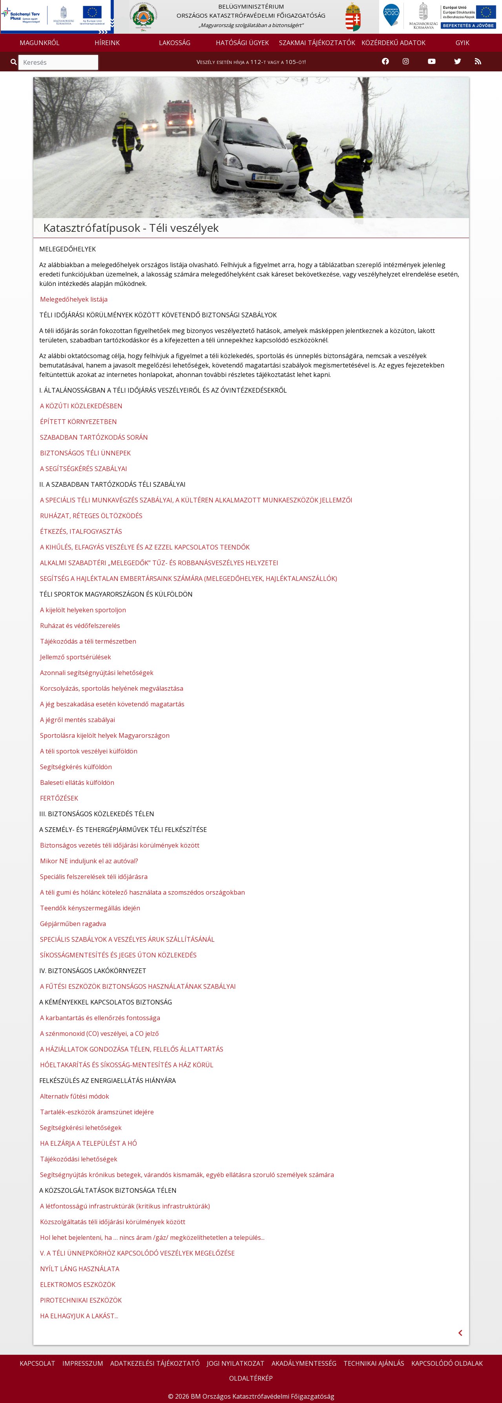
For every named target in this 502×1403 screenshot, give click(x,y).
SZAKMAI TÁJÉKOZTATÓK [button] (317, 42)
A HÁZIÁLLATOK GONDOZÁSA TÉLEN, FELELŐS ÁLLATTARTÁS (131, 1049)
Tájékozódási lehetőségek (78, 1159)
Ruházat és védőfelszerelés (80, 625)
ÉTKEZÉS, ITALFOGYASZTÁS (81, 531)
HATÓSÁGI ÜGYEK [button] (242, 42)
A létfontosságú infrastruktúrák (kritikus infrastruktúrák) (125, 1206)
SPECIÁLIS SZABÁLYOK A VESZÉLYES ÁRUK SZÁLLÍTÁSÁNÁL (127, 939)
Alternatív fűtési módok (74, 1096)
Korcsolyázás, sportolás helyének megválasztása (111, 688)
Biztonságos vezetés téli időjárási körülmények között (119, 845)
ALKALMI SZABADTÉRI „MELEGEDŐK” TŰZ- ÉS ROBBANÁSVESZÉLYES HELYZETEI (159, 563)
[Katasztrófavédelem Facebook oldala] (385, 61)
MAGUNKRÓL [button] (40, 42)
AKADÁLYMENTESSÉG (304, 1363)
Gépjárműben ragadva (73, 923)
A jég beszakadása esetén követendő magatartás (112, 704)
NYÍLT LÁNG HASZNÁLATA (79, 1269)
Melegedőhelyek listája (74, 299)
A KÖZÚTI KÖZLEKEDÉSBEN (81, 406)
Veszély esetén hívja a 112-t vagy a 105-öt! (251, 62)
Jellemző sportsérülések (75, 657)
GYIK (462, 42)
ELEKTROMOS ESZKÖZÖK (77, 1284)
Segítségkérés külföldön (76, 766)
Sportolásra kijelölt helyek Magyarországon (105, 735)
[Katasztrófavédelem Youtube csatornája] (431, 61)
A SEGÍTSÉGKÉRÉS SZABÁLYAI (83, 468)
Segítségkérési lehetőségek (81, 1127)
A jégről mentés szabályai (77, 719)
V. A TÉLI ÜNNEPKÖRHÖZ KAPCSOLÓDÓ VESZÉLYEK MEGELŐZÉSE (137, 1253)
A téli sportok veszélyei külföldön (88, 751)
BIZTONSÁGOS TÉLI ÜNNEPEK (85, 453)
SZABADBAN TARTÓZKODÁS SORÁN (94, 437)
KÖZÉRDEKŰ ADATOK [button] (393, 42)
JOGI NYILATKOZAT (236, 1363)
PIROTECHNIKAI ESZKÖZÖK (81, 1300)
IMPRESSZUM (82, 1363)
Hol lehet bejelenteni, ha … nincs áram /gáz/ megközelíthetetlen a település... (152, 1237)
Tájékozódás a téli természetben (88, 641)
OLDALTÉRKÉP (251, 1378)
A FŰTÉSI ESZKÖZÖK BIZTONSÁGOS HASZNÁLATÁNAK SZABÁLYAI (138, 986)
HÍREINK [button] (107, 42)
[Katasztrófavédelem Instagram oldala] (406, 61)
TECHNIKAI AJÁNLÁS (373, 1363)
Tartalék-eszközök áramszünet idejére (97, 1112)
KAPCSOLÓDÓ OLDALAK (447, 1363)
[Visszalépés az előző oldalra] (460, 1333)
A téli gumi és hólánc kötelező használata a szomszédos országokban (142, 892)
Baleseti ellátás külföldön (77, 782)
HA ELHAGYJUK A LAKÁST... (79, 1316)
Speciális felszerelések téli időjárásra (94, 876)
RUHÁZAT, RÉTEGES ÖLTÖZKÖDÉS (91, 515)
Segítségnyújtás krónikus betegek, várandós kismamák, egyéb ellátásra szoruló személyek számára (187, 1174)
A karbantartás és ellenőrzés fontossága (100, 1018)
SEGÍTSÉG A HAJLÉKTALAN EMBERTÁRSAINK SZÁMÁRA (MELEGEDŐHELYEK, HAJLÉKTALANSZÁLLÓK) (188, 578)
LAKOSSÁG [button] (174, 42)
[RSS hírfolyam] (478, 61)
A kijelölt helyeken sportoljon (83, 610)
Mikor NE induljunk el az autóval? (89, 861)
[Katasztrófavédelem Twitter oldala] (457, 61)
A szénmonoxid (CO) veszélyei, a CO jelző (99, 1033)
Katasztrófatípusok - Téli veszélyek (131, 227)
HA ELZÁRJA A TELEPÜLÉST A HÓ (88, 1143)
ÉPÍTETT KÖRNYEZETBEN (78, 421)
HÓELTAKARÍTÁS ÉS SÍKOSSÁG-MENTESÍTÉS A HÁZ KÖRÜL (127, 1065)
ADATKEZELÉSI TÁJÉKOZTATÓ (155, 1363)
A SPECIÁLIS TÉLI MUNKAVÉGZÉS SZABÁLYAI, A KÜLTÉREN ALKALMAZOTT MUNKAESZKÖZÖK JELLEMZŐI (196, 500)
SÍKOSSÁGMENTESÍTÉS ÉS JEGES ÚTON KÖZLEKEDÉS (118, 955)
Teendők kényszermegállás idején (90, 908)
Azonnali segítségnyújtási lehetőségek (96, 672)
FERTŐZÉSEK (59, 798)
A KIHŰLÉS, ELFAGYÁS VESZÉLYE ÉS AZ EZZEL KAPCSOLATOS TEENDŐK (145, 547)
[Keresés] (58, 62)
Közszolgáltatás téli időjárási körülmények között (112, 1221)
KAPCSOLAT (37, 1363)
